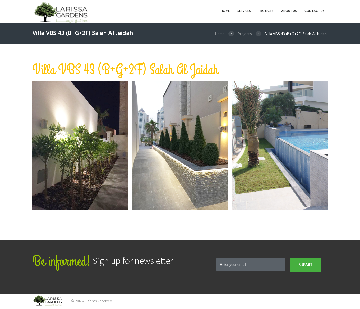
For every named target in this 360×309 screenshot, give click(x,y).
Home (220, 34)
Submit (305, 265)
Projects (245, 34)
